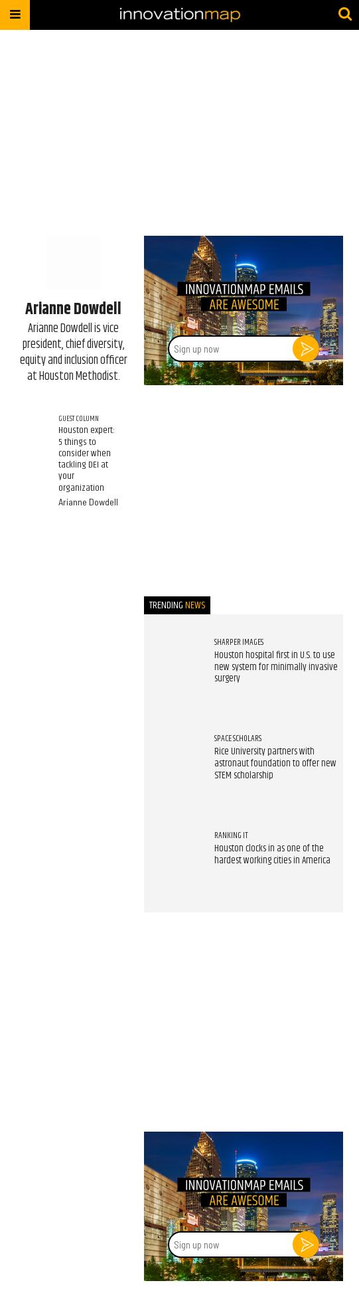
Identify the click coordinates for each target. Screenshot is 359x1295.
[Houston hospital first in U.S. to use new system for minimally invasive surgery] (172, 664)
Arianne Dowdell (88, 501)
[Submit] (345, 15)
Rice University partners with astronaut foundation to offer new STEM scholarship (275, 763)
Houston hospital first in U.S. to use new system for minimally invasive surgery (276, 667)
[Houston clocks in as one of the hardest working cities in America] (172, 857)
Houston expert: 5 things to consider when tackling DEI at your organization (86, 459)
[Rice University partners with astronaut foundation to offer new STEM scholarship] (172, 761)
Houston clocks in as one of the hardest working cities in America (272, 854)
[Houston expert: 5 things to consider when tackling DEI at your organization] (30, 426)
